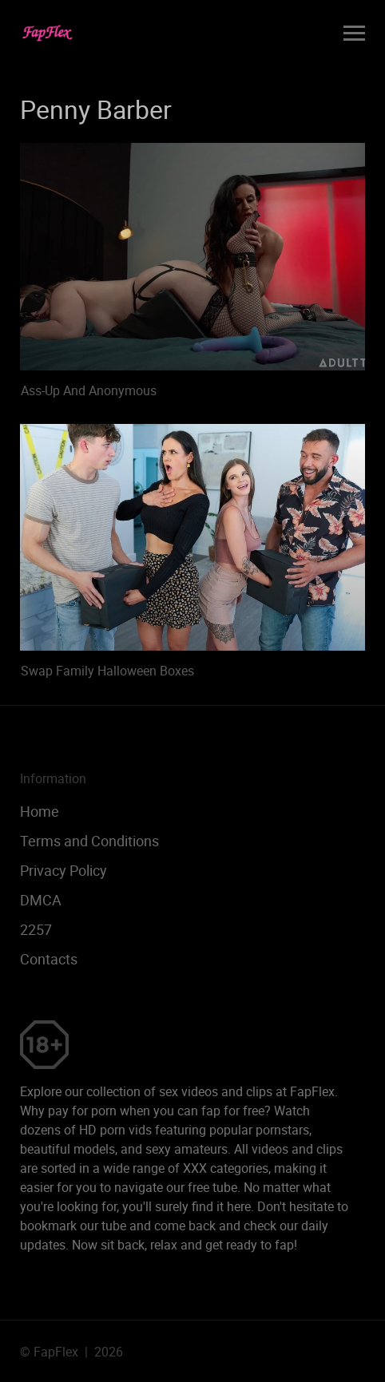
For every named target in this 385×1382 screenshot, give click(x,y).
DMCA (41, 899)
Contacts (48, 958)
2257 (36, 929)
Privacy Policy (63, 870)
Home (39, 811)
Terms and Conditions (89, 840)
